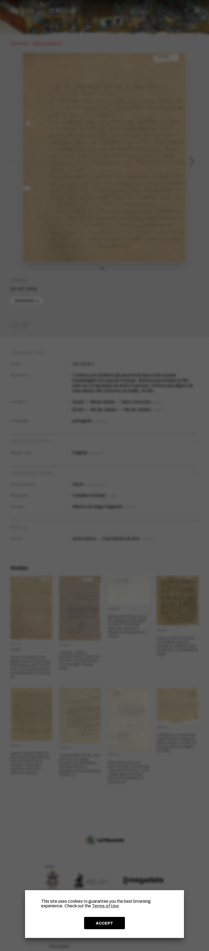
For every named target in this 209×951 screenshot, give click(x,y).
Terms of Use (105, 906)
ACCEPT (104, 923)
